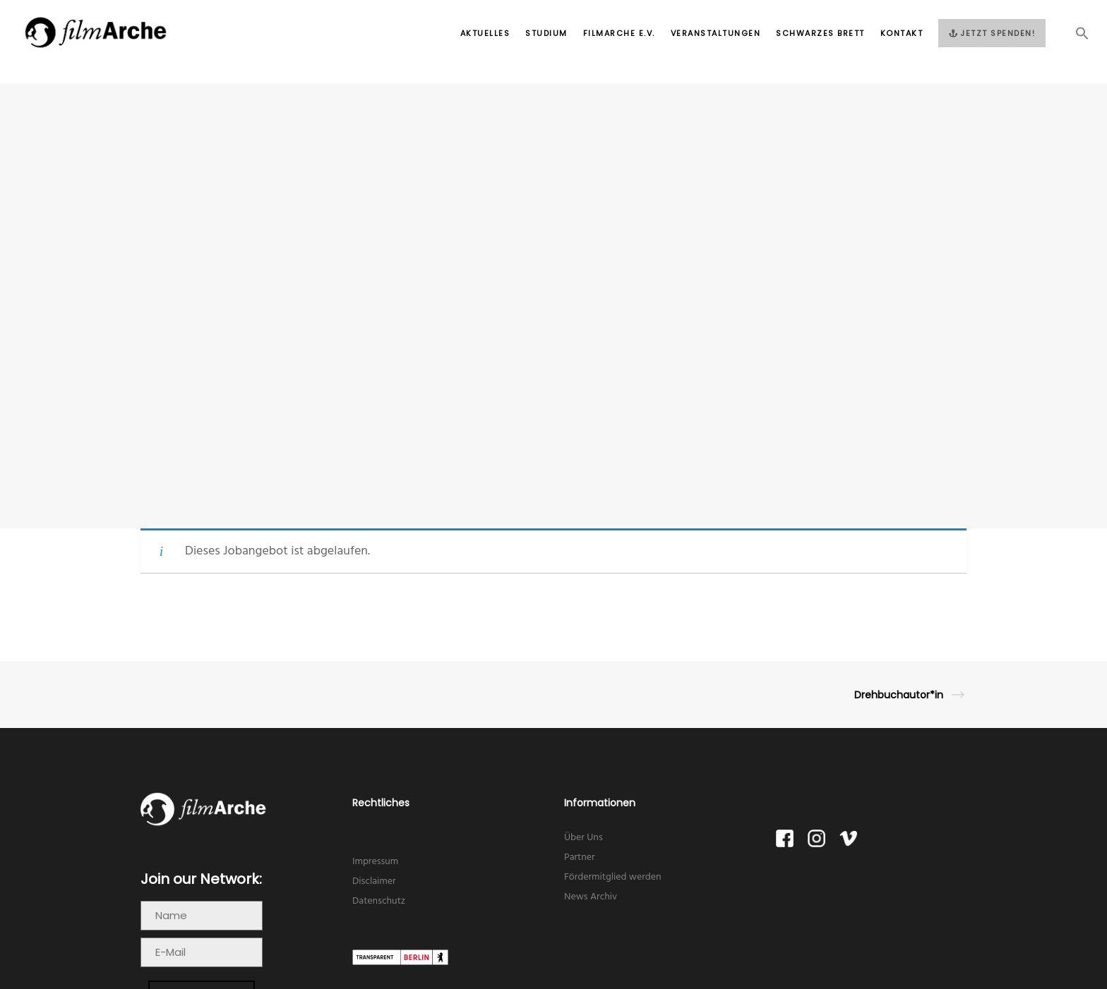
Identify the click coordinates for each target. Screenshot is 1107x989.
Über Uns (583, 838)
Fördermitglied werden (613, 877)
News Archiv (590, 897)
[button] (1074, 37)
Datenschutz (378, 901)
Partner (579, 857)
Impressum (375, 862)
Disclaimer (374, 881)
